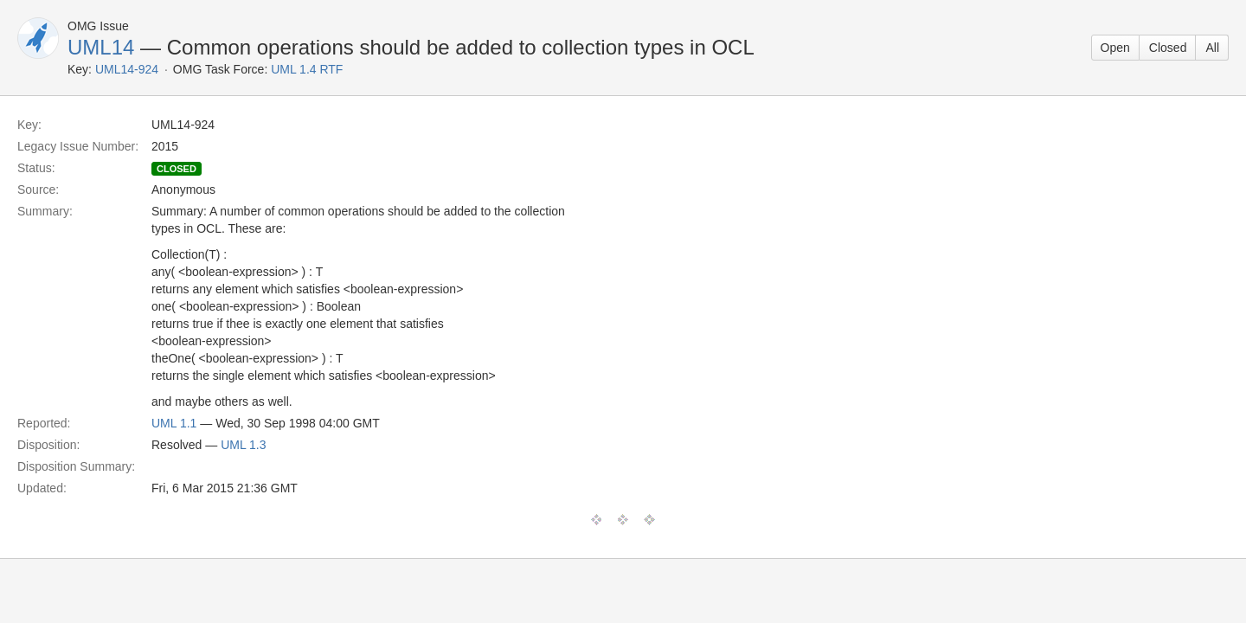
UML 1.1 (173, 423)
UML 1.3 (243, 445)
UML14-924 (126, 69)
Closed (1168, 48)
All (1212, 48)
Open (1115, 48)
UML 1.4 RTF (307, 69)
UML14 (100, 47)
